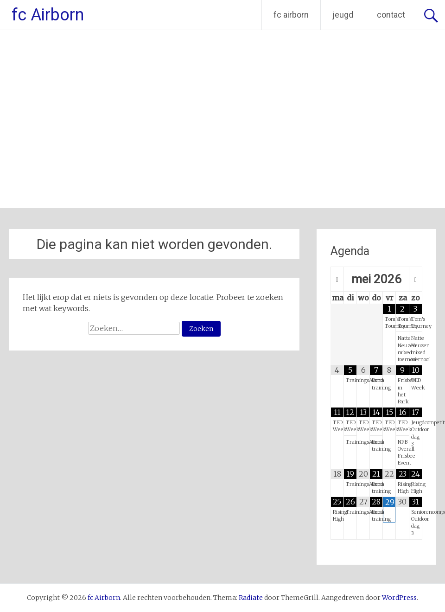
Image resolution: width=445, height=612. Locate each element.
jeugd (342, 14)
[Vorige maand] (337, 279)
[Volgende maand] (415, 279)
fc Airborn (48, 15)
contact (391, 14)
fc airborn (291, 14)
